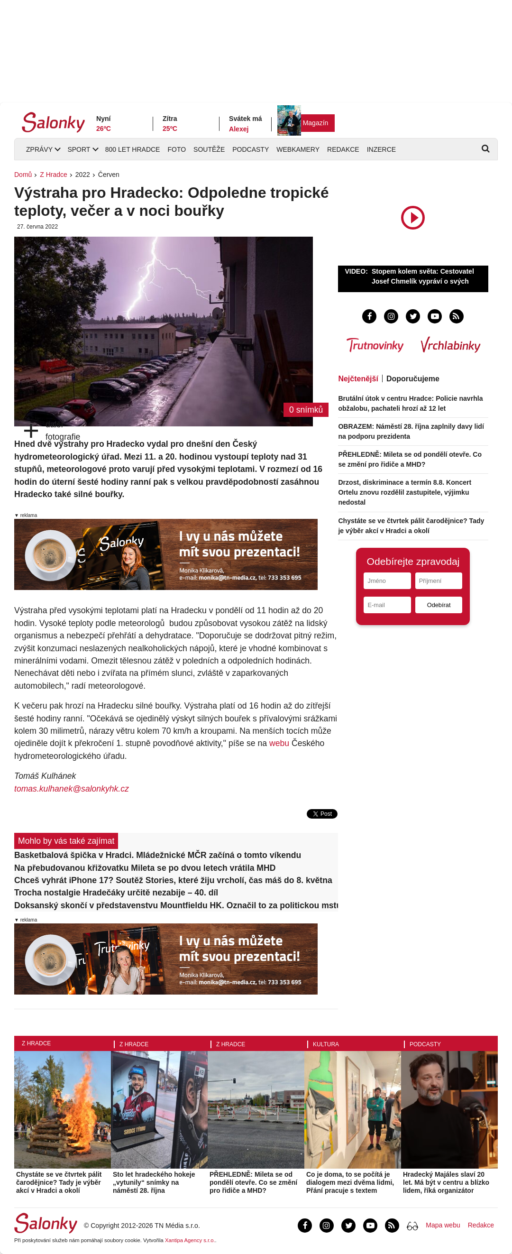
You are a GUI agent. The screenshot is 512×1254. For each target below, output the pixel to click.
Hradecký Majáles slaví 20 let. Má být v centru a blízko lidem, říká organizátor (446, 1182)
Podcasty (250, 149)
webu (279, 743)
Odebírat (439, 605)
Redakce (343, 149)
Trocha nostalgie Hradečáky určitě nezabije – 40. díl (116, 892)
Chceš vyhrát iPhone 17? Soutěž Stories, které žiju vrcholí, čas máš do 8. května (173, 880)
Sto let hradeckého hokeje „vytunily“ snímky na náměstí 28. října (154, 1182)
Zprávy (39, 149)
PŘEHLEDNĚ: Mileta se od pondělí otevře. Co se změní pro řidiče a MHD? (253, 1182)
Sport (78, 149)
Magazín (316, 123)
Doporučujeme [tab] (412, 379)
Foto (176, 149)
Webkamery (298, 149)
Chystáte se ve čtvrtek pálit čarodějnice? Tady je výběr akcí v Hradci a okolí (59, 1182)
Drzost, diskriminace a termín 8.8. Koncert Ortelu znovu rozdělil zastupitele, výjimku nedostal (404, 492)
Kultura (326, 1044)
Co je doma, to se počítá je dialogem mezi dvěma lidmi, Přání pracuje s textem (350, 1182)
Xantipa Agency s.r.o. (190, 1240)
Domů (23, 174)
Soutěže (209, 149)
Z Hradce (53, 174)
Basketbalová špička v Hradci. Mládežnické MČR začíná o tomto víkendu (157, 855)
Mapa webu (443, 1225)
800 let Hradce (132, 149)
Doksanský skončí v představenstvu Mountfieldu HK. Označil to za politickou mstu (176, 905)
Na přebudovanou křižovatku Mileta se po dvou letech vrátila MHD (144, 868)
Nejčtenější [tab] (358, 379)
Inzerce (381, 149)
